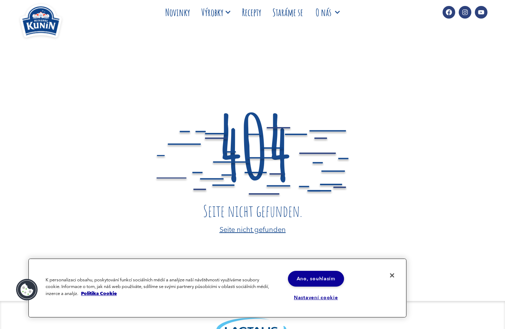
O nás (328, 12)
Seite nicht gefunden (253, 228)
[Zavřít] (392, 275)
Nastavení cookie (316, 297)
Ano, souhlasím (316, 278)
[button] (27, 290)
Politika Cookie (99, 293)
